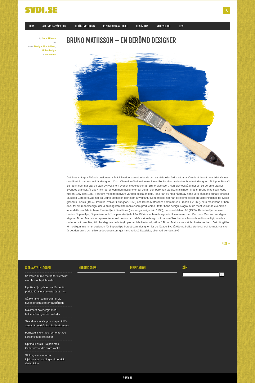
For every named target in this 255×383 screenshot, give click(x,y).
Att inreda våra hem (54, 26)
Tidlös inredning (85, 26)
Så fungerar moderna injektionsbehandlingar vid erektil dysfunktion (44, 359)
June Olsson (49, 38)
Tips (181, 26)
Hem (31, 26)
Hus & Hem (142, 26)
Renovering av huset (115, 26)
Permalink (50, 54)
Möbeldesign (49, 50)
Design (38, 46)
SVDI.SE (41, 10)
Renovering (163, 26)
